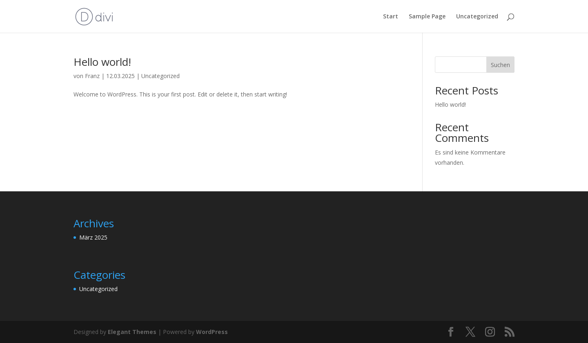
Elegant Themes (132, 332)
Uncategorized (477, 16)
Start (390, 16)
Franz (92, 76)
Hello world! (102, 61)
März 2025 (93, 237)
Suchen (500, 65)
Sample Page (427, 16)
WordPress (212, 332)
